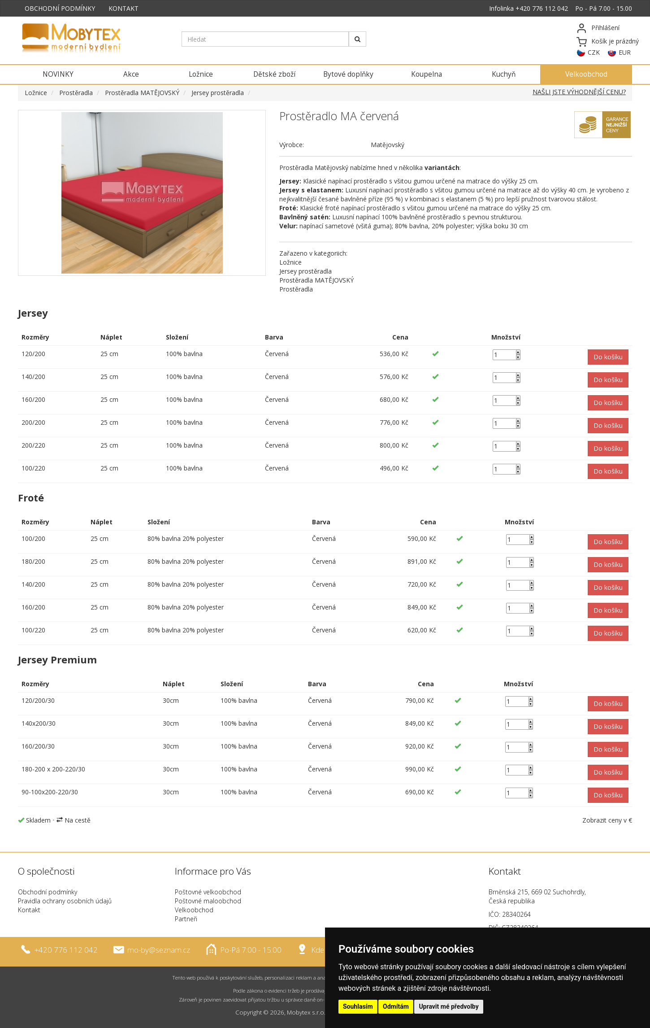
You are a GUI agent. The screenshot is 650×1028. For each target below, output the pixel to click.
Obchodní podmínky (47, 892)
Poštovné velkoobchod (208, 892)
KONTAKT (123, 8)
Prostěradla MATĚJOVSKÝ (142, 92)
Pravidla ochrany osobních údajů (65, 901)
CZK (594, 52)
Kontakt (29, 910)
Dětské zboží (274, 74)
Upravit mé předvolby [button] (448, 1006)
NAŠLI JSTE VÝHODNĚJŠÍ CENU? (579, 91)
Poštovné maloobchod (208, 901)
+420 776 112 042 (542, 8)
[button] (608, 357)
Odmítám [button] (396, 1006)
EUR (625, 52)
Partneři (186, 919)
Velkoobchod (586, 74)
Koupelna (426, 74)
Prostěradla (76, 92)
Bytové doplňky (348, 74)
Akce (131, 74)
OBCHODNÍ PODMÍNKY (60, 8)
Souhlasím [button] (358, 1006)
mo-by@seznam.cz (158, 950)
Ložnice (201, 74)
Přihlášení (605, 27)
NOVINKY (58, 74)
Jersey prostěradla (217, 92)
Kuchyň (504, 74)
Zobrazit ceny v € (607, 820)
